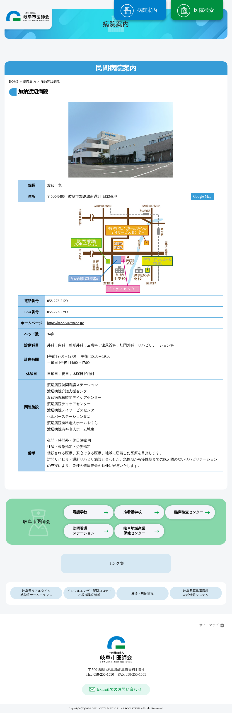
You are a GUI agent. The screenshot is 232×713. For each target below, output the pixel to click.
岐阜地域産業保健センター (134, 530)
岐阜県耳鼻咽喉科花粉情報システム (195, 593)
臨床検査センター (188, 512)
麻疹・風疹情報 (142, 593)
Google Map (202, 196)
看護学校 (80, 512)
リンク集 (116, 563)
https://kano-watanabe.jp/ (65, 323)
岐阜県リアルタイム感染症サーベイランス (36, 593)
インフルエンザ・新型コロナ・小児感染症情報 (89, 593)
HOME (13, 81)
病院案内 (147, 10)
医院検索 (204, 10)
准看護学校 (132, 512)
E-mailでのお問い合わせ (119, 689)
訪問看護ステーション (83, 530)
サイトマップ (208, 625)
